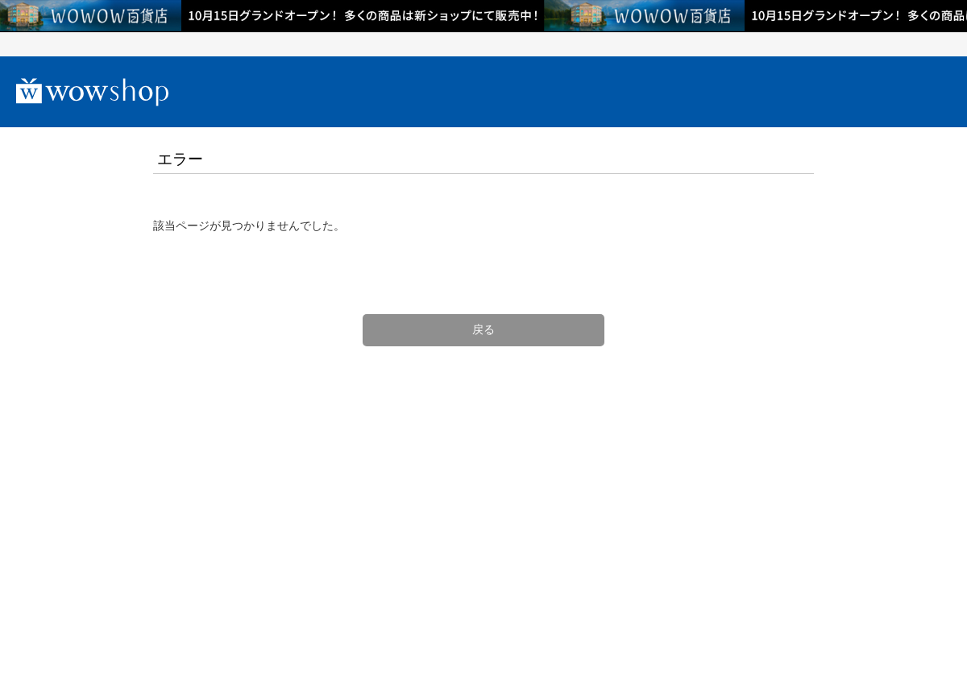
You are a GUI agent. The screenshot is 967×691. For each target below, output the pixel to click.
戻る (483, 329)
